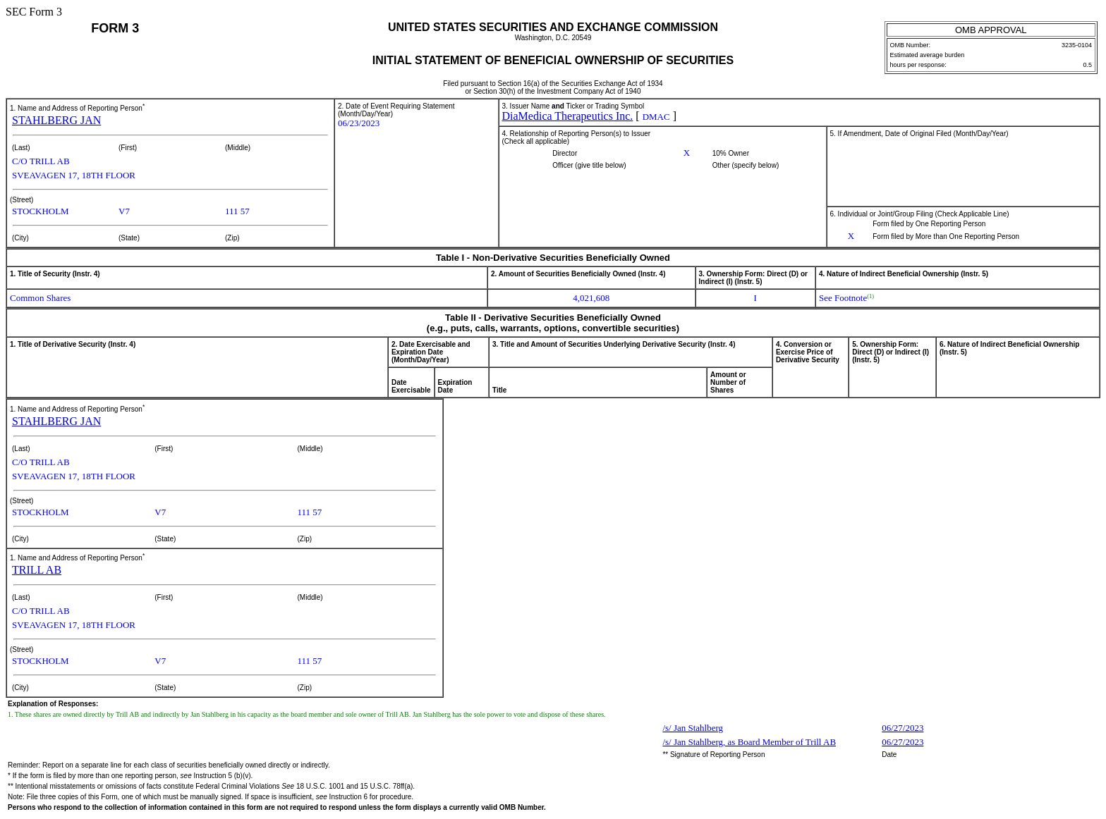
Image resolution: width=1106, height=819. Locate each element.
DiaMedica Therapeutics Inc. (567, 116)
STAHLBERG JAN (56, 120)
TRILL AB (36, 570)
